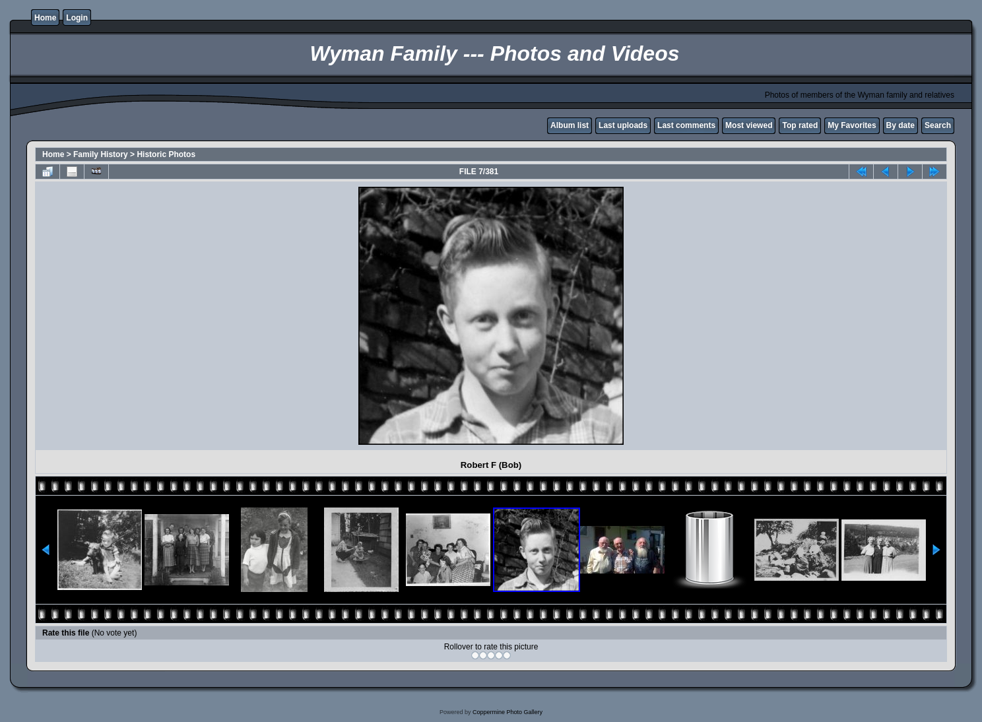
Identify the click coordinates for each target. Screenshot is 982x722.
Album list (569, 125)
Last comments (686, 125)
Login (77, 17)
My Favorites (852, 125)
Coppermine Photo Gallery (507, 712)
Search (938, 125)
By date (900, 125)
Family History (100, 154)
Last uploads (623, 125)
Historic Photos (166, 154)
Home (45, 17)
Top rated (800, 125)
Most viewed (748, 125)
